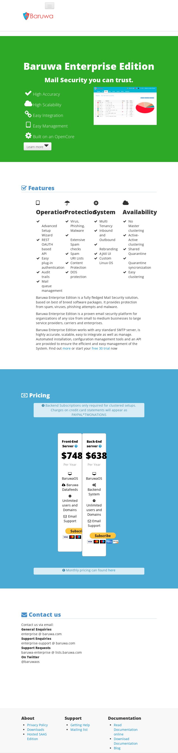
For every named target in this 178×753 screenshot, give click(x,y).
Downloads (35, 729)
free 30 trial (101, 348)
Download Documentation (126, 741)
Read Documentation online (126, 729)
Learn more (37, 145)
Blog (117, 748)
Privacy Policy (37, 725)
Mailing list (79, 729)
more (67, 348)
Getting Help (80, 725)
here (111, 570)
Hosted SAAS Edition (37, 736)
